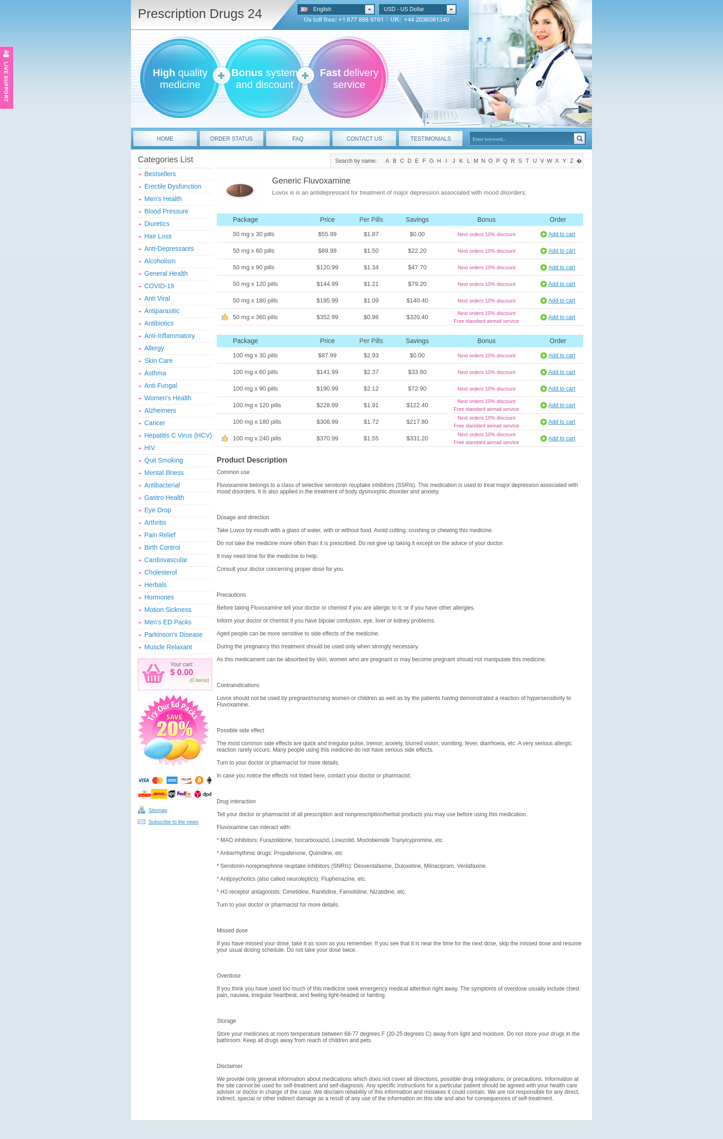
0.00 (184, 672)
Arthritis (155, 522)
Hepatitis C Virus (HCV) (178, 435)
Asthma (155, 373)
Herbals (155, 584)
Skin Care (158, 360)
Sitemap (157, 810)
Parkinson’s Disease (173, 634)
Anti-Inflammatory (169, 335)
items (201, 680)
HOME (165, 139)
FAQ (297, 139)
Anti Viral (157, 298)
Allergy (154, 348)
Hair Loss (158, 236)
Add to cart (561, 234)
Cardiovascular (165, 560)
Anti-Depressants (169, 248)
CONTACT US (364, 139)
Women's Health (167, 398)
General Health (166, 273)
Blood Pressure (166, 211)
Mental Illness (164, 472)
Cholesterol (160, 572)
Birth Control (162, 547)
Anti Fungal (160, 385)
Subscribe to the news (173, 822)
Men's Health (163, 198)
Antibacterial (162, 485)
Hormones (159, 597)
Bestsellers (160, 174)
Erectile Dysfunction (172, 186)
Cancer (154, 423)
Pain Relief (160, 535)
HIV (149, 447)
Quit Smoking (163, 460)
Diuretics (156, 223)
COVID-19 (159, 286)
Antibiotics (159, 323)
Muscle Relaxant (168, 647)
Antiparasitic (161, 310)
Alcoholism (160, 261)
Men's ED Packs (167, 622)
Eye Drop (157, 510)
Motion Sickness (167, 609)
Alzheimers (160, 410)
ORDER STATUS (231, 139)
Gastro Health (164, 497)
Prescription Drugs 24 (200, 13)
